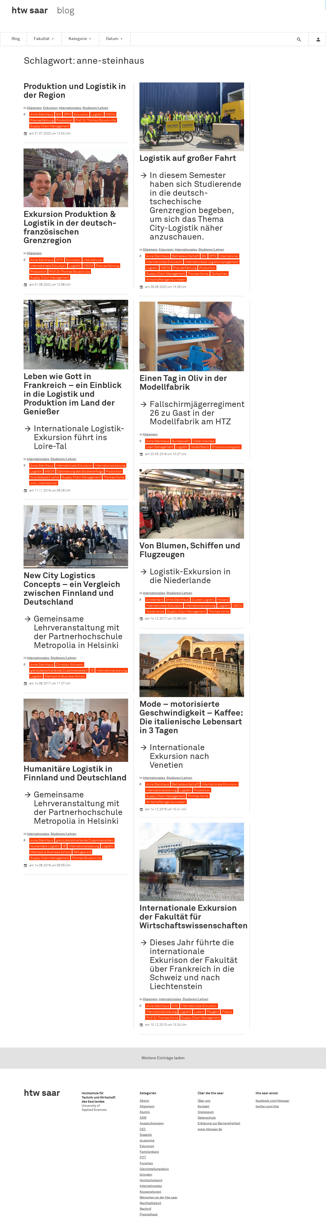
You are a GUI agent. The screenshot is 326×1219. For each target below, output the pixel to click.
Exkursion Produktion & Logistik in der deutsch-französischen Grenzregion (70, 227)
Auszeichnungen (152, 1123)
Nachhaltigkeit (150, 1203)
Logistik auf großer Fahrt (187, 158)
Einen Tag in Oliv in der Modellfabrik (183, 383)
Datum (112, 39)
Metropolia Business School (65, 676)
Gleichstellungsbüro (154, 1169)
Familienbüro (149, 1151)
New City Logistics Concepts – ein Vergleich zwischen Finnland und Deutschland (72, 589)
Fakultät (42, 39)
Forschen (146, 1163)
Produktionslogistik (226, 447)
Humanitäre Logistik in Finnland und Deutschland (75, 773)
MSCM (110, 114)
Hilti (175, 975)
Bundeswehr (181, 441)
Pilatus (227, 981)
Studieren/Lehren (95, 108)
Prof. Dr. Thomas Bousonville (95, 120)
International (228, 256)
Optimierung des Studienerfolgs (80, 471)
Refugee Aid (82, 852)
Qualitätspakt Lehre (44, 477)
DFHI (67, 114)
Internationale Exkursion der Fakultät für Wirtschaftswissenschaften (193, 887)
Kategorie (78, 39)
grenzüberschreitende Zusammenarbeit (59, 670)
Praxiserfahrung (41, 120)
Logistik (97, 114)
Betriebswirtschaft (185, 256)
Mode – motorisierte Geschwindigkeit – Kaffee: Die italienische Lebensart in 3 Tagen (191, 717)
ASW (143, 1117)
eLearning (147, 1140)
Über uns (204, 1100)
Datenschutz (207, 1117)
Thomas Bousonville (86, 858)
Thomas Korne (198, 273)
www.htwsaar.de (210, 1129)
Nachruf (145, 1208)
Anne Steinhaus (41, 114)
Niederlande (155, 611)
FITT (143, 1157)
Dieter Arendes (203, 441)
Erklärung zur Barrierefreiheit (219, 1123)
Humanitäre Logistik (45, 846)
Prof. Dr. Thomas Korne (162, 987)
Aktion (144, 1100)
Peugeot (213, 981)
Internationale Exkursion (164, 262)
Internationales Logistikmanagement (211, 262)
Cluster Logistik (203, 599)
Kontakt (203, 1106)
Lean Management (159, 447)
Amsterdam (154, 599)
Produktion (64, 120)
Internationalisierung (110, 465)
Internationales (70, 108)
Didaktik (146, 1135)
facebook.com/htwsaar (272, 1100)
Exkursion (50, 108)
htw (43, 10)
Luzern (199, 981)
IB (92, 670)
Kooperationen (150, 1191)
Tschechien (219, 273)
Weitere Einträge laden (163, 1058)
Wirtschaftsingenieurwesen (166, 279)
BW (58, 114)
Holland (223, 599)
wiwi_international (43, 483)
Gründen (146, 1174)
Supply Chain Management (49, 126)
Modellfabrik (200, 447)
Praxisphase (149, 1214)
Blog (16, 39)
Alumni (145, 1112)
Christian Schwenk (69, 664)
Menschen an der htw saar (158, 1197)
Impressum (206, 1112)
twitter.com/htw (267, 1106)
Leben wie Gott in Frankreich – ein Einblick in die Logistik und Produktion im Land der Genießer (73, 394)
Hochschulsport (151, 1180)
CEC (143, 1129)
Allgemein (34, 108)
